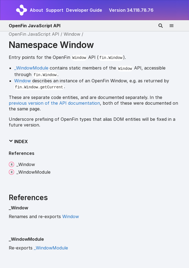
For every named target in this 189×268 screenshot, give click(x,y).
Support (54, 10)
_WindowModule (31, 68)
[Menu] (174, 25)
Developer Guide (84, 10)
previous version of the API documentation (54, 103)
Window (72, 34)
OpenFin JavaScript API (34, 25)
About (36, 10)
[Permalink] (32, 208)
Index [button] (18, 141)
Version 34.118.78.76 (131, 10)
